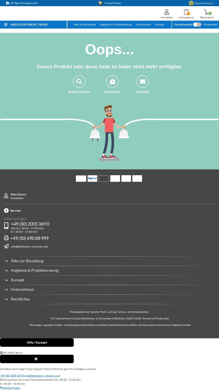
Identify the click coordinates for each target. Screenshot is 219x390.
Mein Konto (18, 194)
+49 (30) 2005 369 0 (30, 224)
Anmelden (17, 198)
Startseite (112, 84)
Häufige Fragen (10, 387)
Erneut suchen (79, 84)
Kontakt (142, 84)
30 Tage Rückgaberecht (24, 3)
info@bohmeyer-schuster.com (29, 246)
